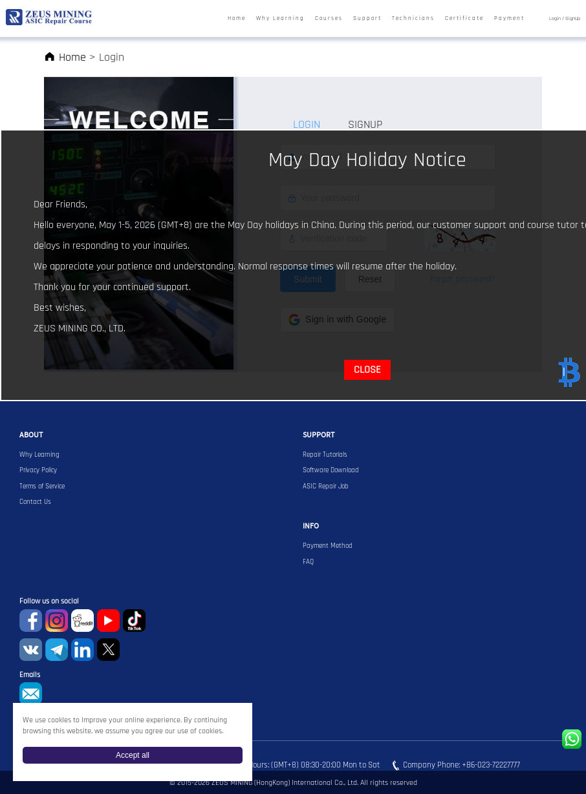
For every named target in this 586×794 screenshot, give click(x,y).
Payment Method (328, 545)
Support (367, 19)
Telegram (56, 649)
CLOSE (367, 370)
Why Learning (280, 19)
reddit (82, 620)
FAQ (308, 562)
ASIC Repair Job (326, 486)
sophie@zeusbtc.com (30, 693)
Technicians (413, 19)
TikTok (134, 620)
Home (237, 19)
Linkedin (82, 649)
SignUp (572, 18)
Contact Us (35, 502)
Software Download (331, 470)
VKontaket (30, 649)
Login (555, 18)
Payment (509, 19)
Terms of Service (42, 486)
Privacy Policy (38, 470)
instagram (56, 620)
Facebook (30, 620)
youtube (108, 620)
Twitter (108, 649)
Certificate (464, 19)
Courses (329, 19)
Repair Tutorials (325, 454)
